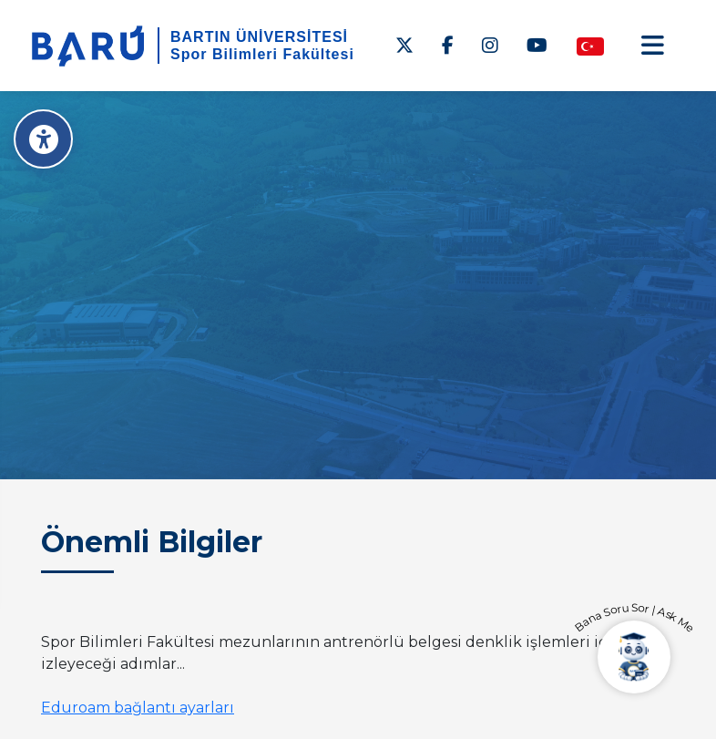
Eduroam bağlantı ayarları (137, 707)
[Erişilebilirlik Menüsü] (43, 139)
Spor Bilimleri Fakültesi (262, 54)
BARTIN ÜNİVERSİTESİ (259, 37)
